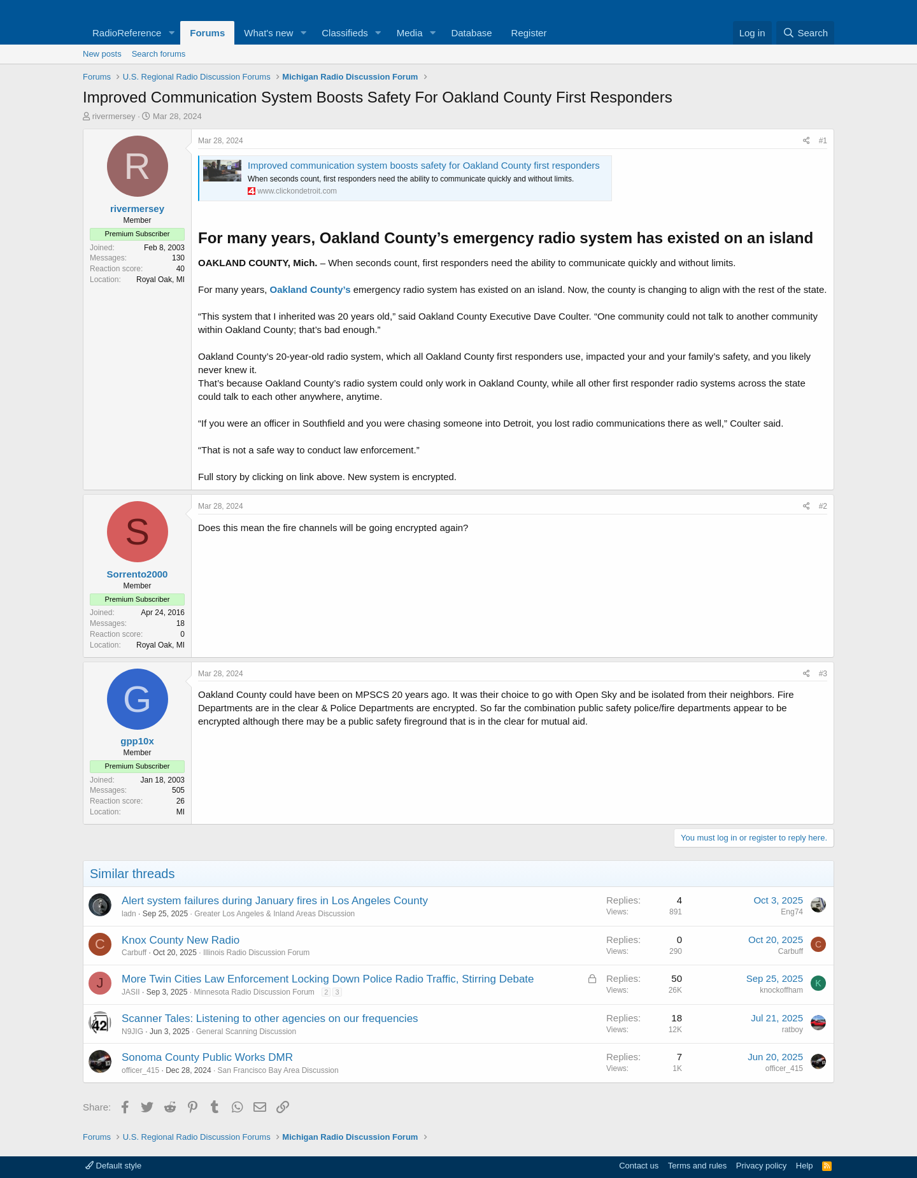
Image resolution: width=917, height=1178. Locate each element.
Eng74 (792, 911)
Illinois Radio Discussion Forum (256, 952)
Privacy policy (761, 1165)
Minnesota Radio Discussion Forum (254, 992)
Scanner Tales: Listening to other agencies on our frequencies (270, 1018)
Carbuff (134, 952)
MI (180, 811)
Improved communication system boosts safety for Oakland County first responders (424, 165)
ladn (129, 913)
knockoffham (781, 990)
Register (529, 32)
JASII (131, 992)
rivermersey (114, 116)
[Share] (806, 141)
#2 (823, 506)
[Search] (805, 33)
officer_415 (140, 1070)
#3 (823, 673)
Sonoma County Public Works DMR (207, 1057)
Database (471, 32)
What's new (268, 32)
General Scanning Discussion (246, 1031)
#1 (823, 140)
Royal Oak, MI (160, 279)
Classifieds (345, 32)
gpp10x (137, 740)
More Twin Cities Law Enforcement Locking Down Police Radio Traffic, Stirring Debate (328, 979)
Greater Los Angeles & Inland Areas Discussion (274, 913)
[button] (171, 33)
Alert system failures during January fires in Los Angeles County (275, 901)
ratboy (792, 1029)
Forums (207, 32)
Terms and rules (697, 1165)
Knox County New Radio (180, 940)
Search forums (159, 54)
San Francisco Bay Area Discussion (278, 1070)
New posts (102, 54)
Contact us (638, 1165)
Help (804, 1165)
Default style (113, 1165)
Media (410, 32)
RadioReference (126, 32)
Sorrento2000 (137, 574)
